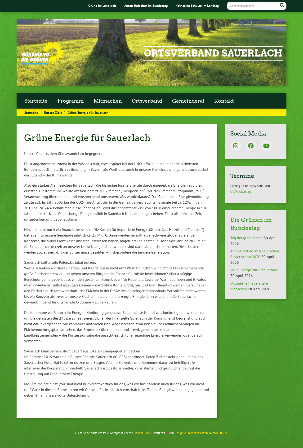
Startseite (36, 101)
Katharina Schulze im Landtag (197, 5)
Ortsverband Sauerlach (213, 53)
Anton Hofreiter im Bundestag (146, 5)
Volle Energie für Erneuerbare (254, 270)
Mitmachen (108, 101)
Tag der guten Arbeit (246, 237)
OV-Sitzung (240, 191)
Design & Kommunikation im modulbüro (200, 433)
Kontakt (224, 101)
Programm (71, 101)
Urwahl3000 (142, 433)
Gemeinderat (188, 101)
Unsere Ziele (53, 112)
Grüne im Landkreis (102, 5)
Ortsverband (147, 101)
